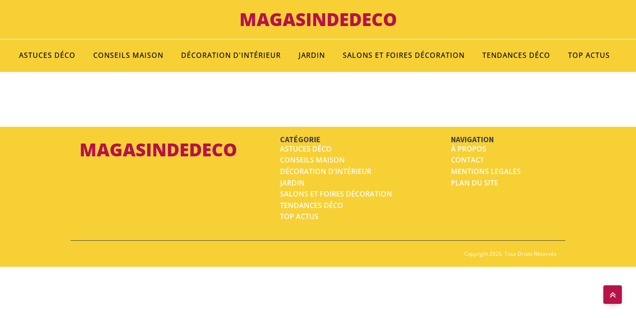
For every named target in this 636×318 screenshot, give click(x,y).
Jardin (312, 55)
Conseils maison (128, 55)
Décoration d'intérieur (231, 55)
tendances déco (311, 205)
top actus (299, 216)
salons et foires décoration (336, 194)
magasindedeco (318, 19)
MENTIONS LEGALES (486, 171)
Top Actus (589, 55)
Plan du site (474, 183)
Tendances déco (516, 55)
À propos (468, 149)
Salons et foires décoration (404, 55)
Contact (467, 160)
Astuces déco (47, 55)
